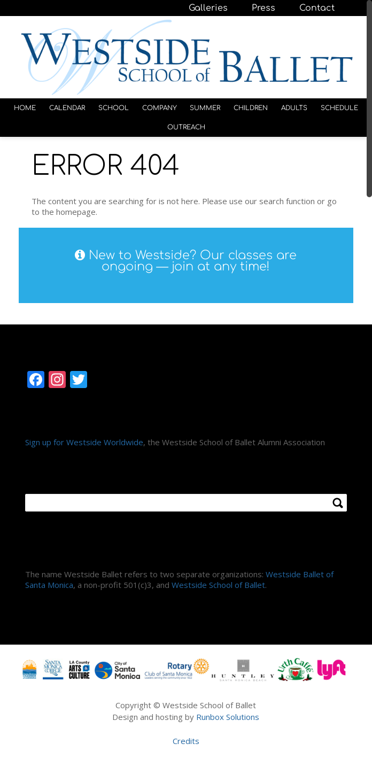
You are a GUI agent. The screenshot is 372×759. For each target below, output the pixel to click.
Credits (186, 740)
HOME (25, 108)
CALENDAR (67, 108)
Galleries (208, 8)
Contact (317, 8)
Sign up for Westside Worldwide (84, 442)
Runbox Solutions (227, 716)
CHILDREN (251, 108)
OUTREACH (186, 127)
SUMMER (205, 108)
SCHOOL (113, 108)
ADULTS (294, 108)
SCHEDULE (339, 108)
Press (263, 8)
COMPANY (159, 108)
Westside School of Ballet (218, 584)
